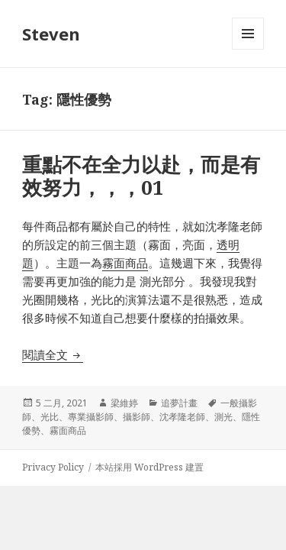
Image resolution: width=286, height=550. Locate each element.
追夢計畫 (179, 402)
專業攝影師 (91, 416)
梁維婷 (124, 402)
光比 (49, 416)
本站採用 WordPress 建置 (149, 467)
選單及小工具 (248, 49)
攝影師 (136, 416)
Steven (51, 33)
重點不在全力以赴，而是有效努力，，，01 (141, 175)
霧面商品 (125, 262)
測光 (223, 416)
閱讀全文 (52, 354)
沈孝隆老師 (182, 416)
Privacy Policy (53, 467)
